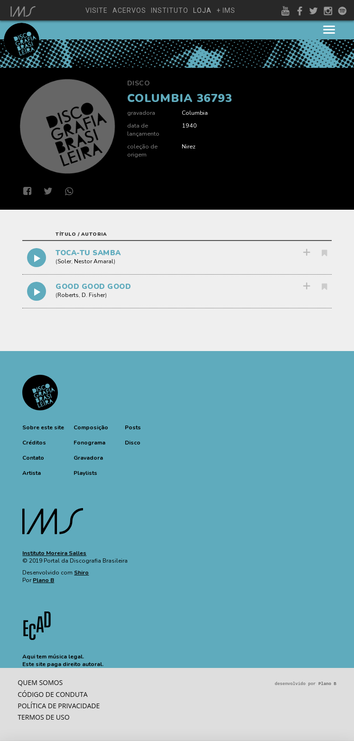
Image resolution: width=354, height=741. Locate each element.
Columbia (195, 113)
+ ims (225, 10)
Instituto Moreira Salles (54, 553)
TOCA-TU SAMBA (88, 253)
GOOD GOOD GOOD (93, 286)
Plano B (43, 580)
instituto (169, 10)
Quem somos (40, 682)
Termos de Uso (43, 717)
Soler (64, 261)
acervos (129, 10)
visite (96, 10)
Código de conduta (52, 694)
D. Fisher (93, 295)
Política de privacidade (59, 705)
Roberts (68, 295)
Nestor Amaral (93, 261)
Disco (138, 83)
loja (202, 10)
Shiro (81, 572)
